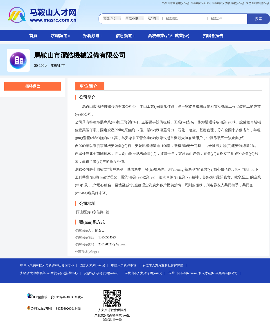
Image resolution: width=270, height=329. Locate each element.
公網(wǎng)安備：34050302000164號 (54, 308)
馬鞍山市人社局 (200, 3)
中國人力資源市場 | (126, 265)
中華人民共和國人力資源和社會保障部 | (49, 265)
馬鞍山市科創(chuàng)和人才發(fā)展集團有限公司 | (205, 273)
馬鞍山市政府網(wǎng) (175, 3)
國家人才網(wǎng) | (95, 265)
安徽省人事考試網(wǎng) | (104, 273)
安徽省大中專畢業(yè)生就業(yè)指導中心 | (51, 273)
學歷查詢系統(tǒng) (257, 3)
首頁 (33, 35)
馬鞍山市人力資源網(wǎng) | (145, 273)
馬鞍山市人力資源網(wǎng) (228, 3)
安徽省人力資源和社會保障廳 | (165, 265)
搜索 (258, 19)
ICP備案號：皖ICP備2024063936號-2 (58, 297)
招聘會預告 (213, 35)
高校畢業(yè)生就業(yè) (168, 35)
